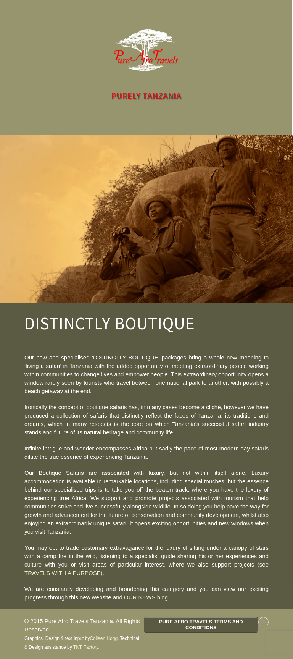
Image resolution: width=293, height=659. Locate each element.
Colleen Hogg (104, 638)
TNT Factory (85, 647)
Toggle (146, 8)
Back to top (263, 622)
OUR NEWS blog (146, 597)
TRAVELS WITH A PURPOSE (62, 573)
